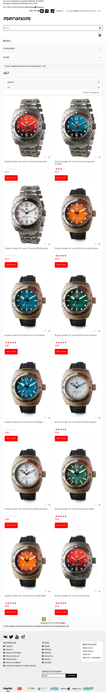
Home (7, 66)
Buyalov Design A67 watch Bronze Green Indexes (76, 335)
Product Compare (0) (91, 92)
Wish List (86, 654)
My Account (87, 648)
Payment (9, 646)
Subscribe (71, 676)
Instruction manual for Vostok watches (21, 666)
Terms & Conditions (13, 662)
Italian (87, 11)
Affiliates (47, 649)
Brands (47, 646)
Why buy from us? (13, 656)
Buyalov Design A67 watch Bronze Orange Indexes (76, 248)
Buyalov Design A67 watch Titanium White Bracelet (26, 248)
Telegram (40, 7)
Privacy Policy (11, 659)
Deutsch (93, 11)
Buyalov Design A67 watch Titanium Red (72, 596)
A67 (44, 66)
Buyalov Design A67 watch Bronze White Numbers (26, 509)
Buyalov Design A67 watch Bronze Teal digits (24, 422)
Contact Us (48, 656)
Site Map (47, 662)
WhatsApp (30, 7)
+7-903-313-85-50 (11, 7)
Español (82, 11)
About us (9, 649)
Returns (47, 659)
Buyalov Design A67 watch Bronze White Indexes (75, 422)
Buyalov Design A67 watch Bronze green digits (74, 509)
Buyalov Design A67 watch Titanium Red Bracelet (26, 161)
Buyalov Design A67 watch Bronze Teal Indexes (25, 335)
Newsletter (96, 658)
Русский (69, 11)
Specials (47, 653)
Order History (88, 651)
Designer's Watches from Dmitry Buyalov (26, 66)
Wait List (86, 658)
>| (62, 619)
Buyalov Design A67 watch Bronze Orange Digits (25, 596)
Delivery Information (13, 653)
